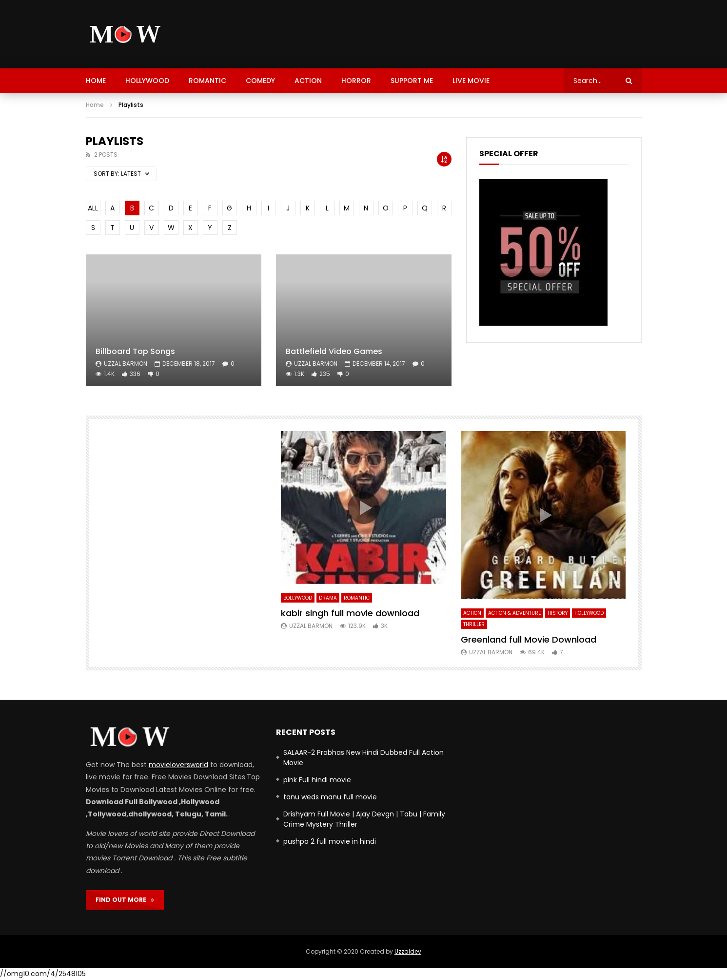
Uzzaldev (407, 951)
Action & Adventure (514, 613)
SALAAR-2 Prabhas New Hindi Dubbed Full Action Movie (363, 758)
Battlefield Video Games (334, 351)
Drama (328, 598)
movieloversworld (178, 765)
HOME (96, 80)
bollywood (297, 598)
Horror (356, 80)
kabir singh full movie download (350, 613)
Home (95, 105)
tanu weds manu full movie (330, 797)
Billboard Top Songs (135, 351)
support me (412, 80)
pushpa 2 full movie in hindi (329, 841)
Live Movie (471, 80)
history (558, 613)
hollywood (147, 80)
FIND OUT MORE (125, 900)
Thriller (474, 624)
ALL (93, 208)
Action (308, 80)
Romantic (207, 80)
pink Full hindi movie (317, 780)
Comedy (260, 80)
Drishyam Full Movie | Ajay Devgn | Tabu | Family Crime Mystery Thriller (364, 819)
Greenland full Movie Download (528, 639)
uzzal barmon (125, 363)
